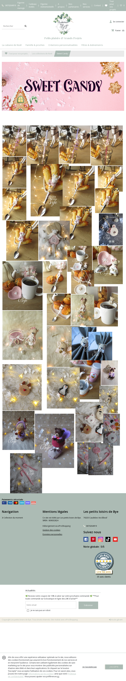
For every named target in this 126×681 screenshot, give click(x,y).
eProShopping (71, 619)
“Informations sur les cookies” (41, 673)
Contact (97, 5)
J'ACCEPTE (114, 667)
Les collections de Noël (42, 53)
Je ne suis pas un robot (40, 610)
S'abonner (88, 605)
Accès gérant (115, 619)
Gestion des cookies (51, 530)
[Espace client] (117, 22)
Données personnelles (52, 534)
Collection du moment (12, 517)
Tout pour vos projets (16, 53)
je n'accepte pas (90, 667)
